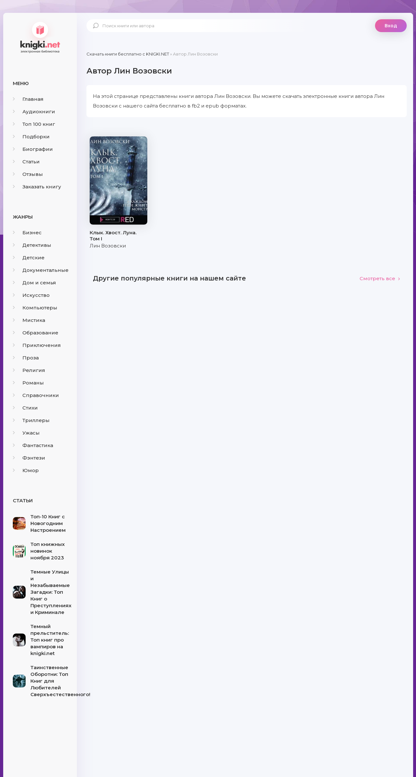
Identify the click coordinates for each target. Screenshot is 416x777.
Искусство (31, 295)
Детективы (32, 245)
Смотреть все (380, 278)
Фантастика (33, 445)
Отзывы (28, 174)
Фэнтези (29, 458)
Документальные (41, 270)
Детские (29, 258)
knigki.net (40, 37)
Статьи (26, 162)
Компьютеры (35, 308)
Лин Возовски (108, 246)
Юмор (26, 470)
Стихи (25, 408)
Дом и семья (34, 283)
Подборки (31, 137)
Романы (28, 383)
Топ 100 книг (34, 124)
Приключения (37, 345)
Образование (35, 333)
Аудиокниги (34, 111)
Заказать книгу (37, 187)
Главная (28, 99)
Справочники (36, 395)
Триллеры (31, 420)
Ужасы (26, 433)
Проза (26, 358)
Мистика (29, 320)
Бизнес (27, 232)
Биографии (33, 149)
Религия (29, 370)
